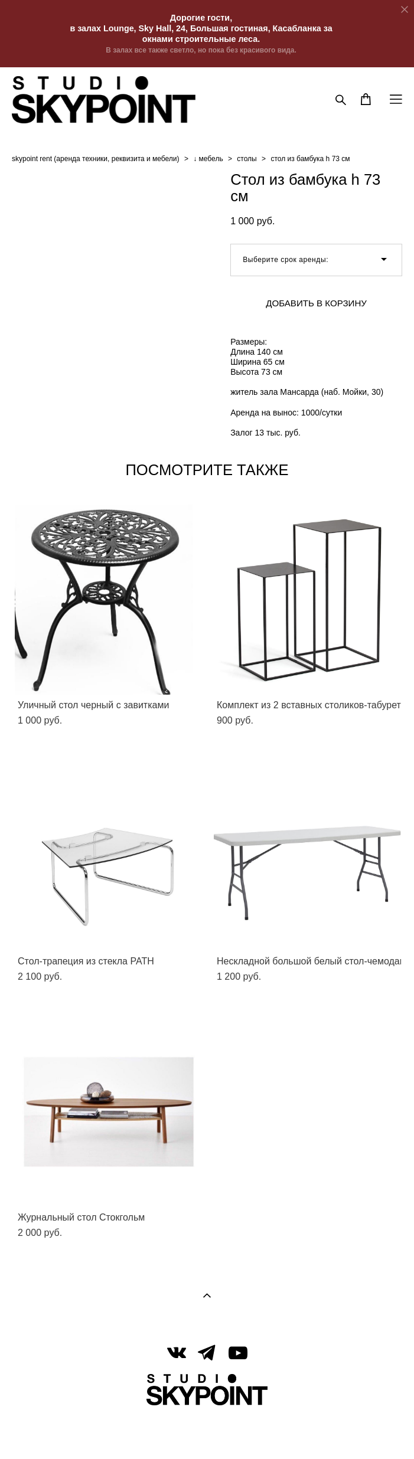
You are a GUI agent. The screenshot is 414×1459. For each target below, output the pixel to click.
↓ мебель (208, 159)
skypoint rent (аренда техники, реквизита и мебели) (96, 159)
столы (246, 159)
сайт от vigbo (207, 1432)
